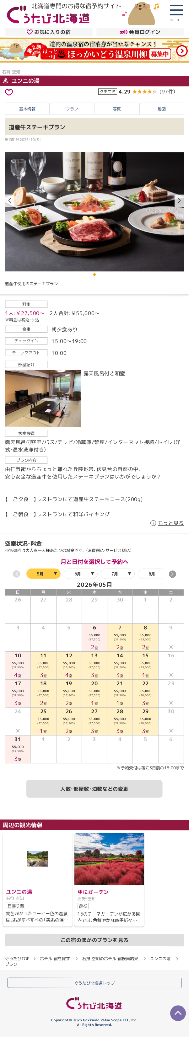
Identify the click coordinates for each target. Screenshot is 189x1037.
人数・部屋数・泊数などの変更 (94, 788)
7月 (114, 574)
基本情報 (27, 109)
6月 (77, 574)
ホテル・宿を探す (55, 958)
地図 (162, 109)
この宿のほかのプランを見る (94, 939)
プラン (72, 109)
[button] (179, 201)
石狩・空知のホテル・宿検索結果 (110, 958)
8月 (151, 574)
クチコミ (108, 91)
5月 (40, 574)
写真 (117, 109)
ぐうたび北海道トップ (94, 983)
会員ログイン (140, 32)
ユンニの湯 (21, 81)
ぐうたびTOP (17, 958)
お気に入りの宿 (49, 32)
